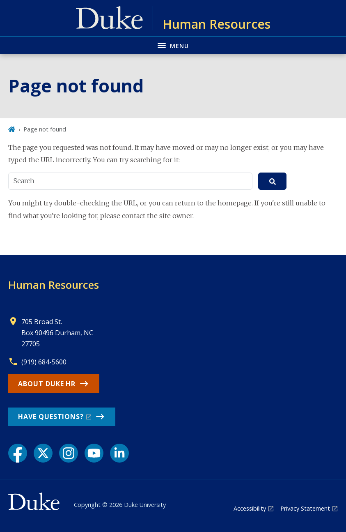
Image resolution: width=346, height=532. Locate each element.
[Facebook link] (17, 453)
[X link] (43, 453)
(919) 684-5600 (43, 361)
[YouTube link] (94, 453)
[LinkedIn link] (119, 453)
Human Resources (53, 284)
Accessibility (250, 508)
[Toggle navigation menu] (173, 45)
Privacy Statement (305, 508)
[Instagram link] (68, 453)
